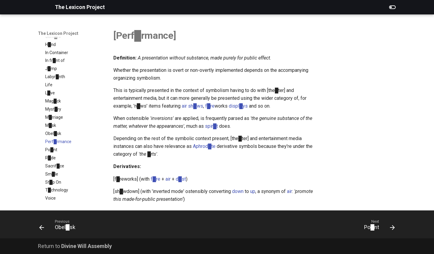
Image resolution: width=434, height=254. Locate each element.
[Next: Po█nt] (377, 226)
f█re (210, 106)
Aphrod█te (204, 146)
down (238, 191)
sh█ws (195, 106)
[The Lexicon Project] (42, 7)
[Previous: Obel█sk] (59, 226)
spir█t (211, 126)
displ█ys (238, 106)
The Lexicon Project (58, 33)
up (252, 191)
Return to (75, 246)
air (184, 106)
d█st (181, 179)
